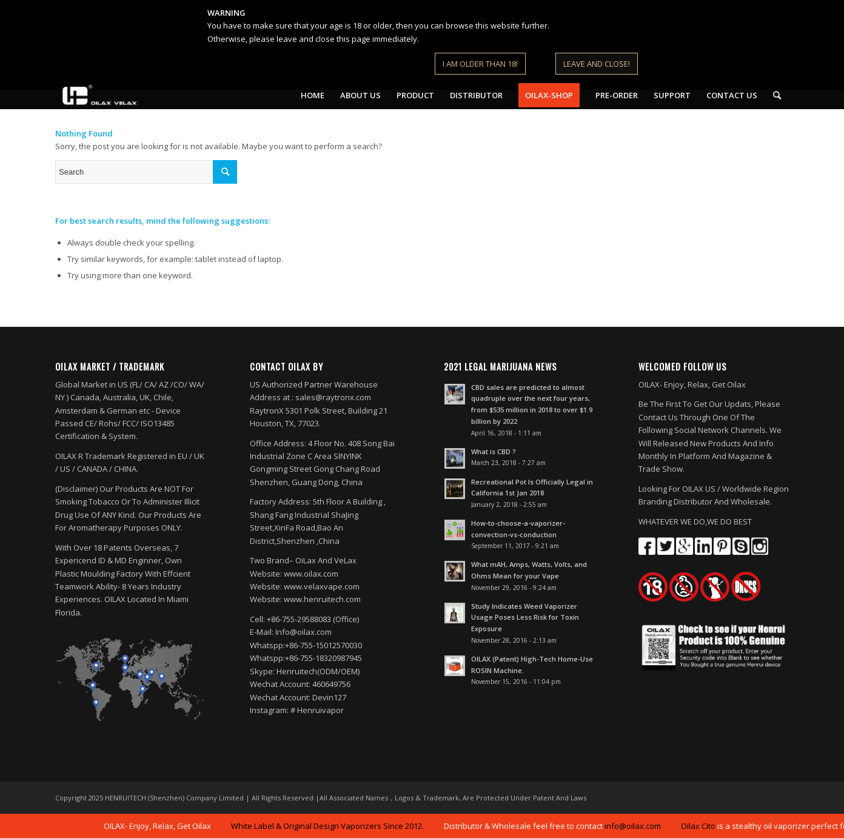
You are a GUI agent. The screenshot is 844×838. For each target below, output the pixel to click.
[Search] (777, 95)
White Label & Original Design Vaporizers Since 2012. (329, 825)
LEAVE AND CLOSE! (596, 63)
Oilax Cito (700, 825)
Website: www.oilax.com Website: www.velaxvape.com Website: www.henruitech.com (305, 586)
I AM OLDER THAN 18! (480, 63)
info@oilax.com (635, 825)
